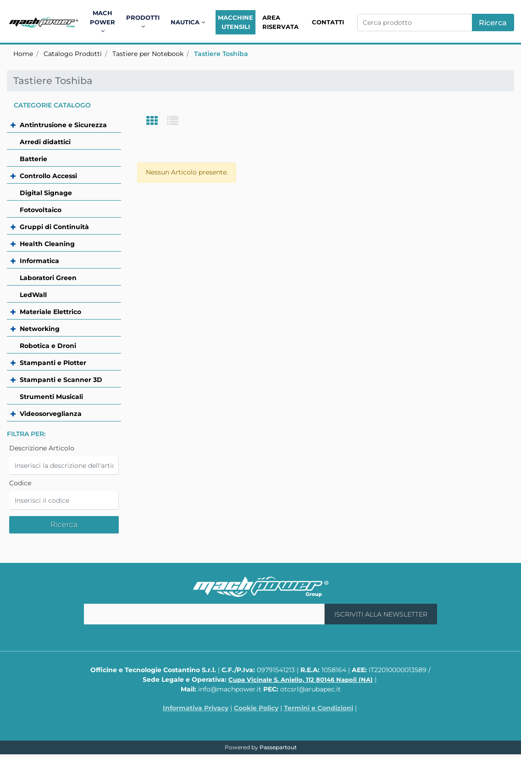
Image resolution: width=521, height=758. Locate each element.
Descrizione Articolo (41, 448)
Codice (20, 483)
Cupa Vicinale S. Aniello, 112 (300, 679)
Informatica (39, 261)
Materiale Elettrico (50, 312)
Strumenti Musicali (51, 397)
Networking (40, 329)
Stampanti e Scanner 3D (61, 380)
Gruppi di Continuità (54, 227)
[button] (493, 22)
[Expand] (19, 125)
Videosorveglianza (51, 414)
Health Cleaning (47, 244)
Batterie (33, 159)
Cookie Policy (256, 708)
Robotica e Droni (48, 346)
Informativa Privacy (195, 708)
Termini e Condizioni (318, 708)
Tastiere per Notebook (147, 54)
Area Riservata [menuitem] (280, 22)
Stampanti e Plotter (53, 363)
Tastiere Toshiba (221, 54)
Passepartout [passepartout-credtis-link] (278, 747)
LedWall (33, 295)
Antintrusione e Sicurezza (63, 125)
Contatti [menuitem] (328, 22)
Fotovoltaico (40, 210)
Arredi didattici (45, 142)
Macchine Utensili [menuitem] (235, 22)
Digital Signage (46, 193)
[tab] (156, 121)
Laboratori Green (48, 278)
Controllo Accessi (48, 176)
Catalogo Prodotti (73, 54)
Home (23, 54)
